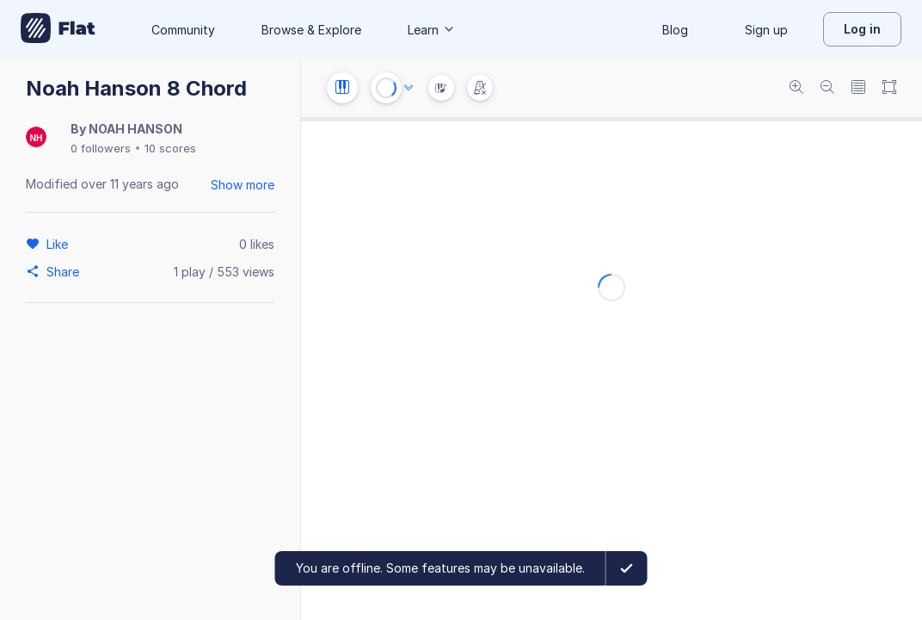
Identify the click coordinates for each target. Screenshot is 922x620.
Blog (675, 29)
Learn (432, 29)
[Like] (60, 243)
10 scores (170, 148)
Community (183, 29)
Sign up (766, 29)
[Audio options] (408, 87)
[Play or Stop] (386, 87)
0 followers (101, 148)
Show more (242, 184)
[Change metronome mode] (480, 88)
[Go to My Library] (58, 29)
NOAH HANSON (135, 128)
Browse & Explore (311, 29)
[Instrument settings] (342, 87)
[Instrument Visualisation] (441, 88)
